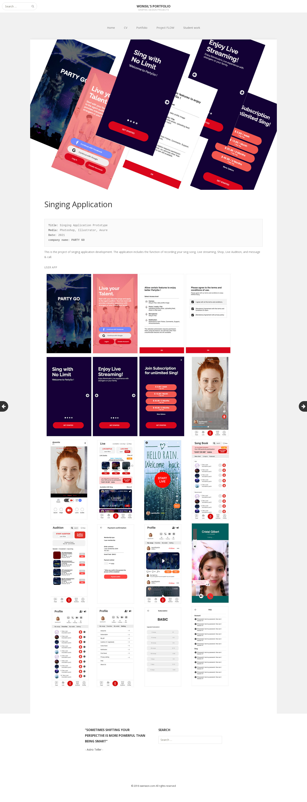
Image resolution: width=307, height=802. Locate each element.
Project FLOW (165, 28)
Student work (191, 28)
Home (111, 28)
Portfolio (141, 28)
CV (125, 28)
